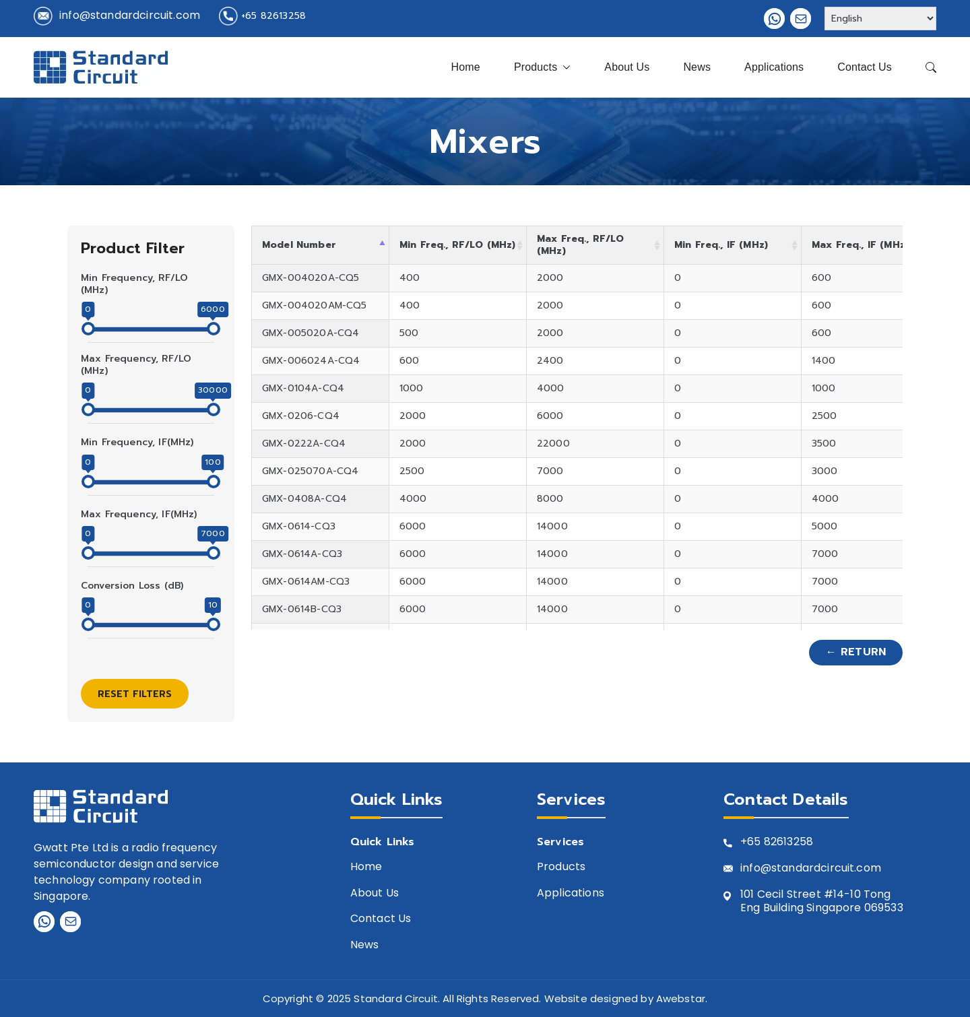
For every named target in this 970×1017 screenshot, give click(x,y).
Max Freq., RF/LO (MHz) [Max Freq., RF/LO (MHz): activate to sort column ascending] (580, 245)
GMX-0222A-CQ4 (304, 443)
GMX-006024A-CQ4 (311, 361)
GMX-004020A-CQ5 (310, 278)
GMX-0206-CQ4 (301, 416)
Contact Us (864, 67)
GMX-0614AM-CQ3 (306, 582)
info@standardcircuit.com (129, 15)
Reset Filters (135, 694)
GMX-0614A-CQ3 (302, 554)
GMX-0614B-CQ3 (302, 609)
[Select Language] (880, 18)
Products (542, 67)
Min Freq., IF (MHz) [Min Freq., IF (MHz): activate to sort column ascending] (721, 245)
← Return (856, 652)
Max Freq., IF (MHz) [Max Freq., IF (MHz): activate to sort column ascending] (860, 245)
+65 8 (755, 842)
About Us (626, 67)
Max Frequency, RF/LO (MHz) (136, 365)
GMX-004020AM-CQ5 (314, 305)
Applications (774, 67)
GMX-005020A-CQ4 (310, 333)
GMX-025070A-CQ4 (310, 471)
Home (465, 67)
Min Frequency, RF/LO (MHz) (134, 284)
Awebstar (680, 998)
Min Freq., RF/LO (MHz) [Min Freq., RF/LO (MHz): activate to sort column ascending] (457, 245)
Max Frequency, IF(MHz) (139, 515)
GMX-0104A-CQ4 (303, 388)
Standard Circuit (396, 998)
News (697, 67)
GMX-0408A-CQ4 (304, 499)
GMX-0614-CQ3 (298, 526)
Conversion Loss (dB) (132, 586)
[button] (564, 67)
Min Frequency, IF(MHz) (137, 442)
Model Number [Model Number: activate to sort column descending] (299, 245)
